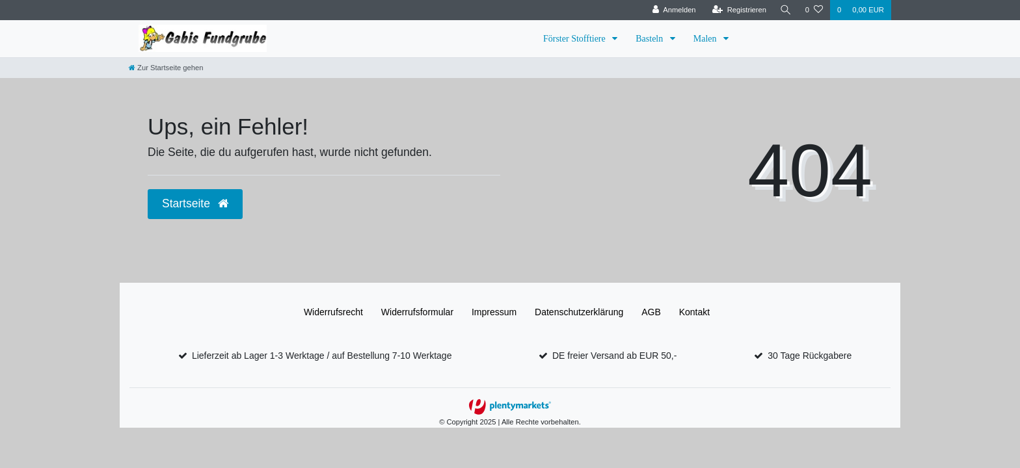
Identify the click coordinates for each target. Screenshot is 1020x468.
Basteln (650, 39)
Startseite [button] (195, 203)
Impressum (494, 312)
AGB (651, 312)
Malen (706, 39)
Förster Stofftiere (575, 39)
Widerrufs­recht (333, 312)
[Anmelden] (672, 10)
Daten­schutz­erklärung (579, 312)
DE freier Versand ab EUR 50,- (614, 355)
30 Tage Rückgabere (810, 355)
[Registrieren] (737, 10)
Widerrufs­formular (417, 312)
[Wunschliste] (814, 10)
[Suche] (785, 10)
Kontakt (694, 312)
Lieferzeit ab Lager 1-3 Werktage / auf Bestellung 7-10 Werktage (322, 355)
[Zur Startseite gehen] (166, 68)
